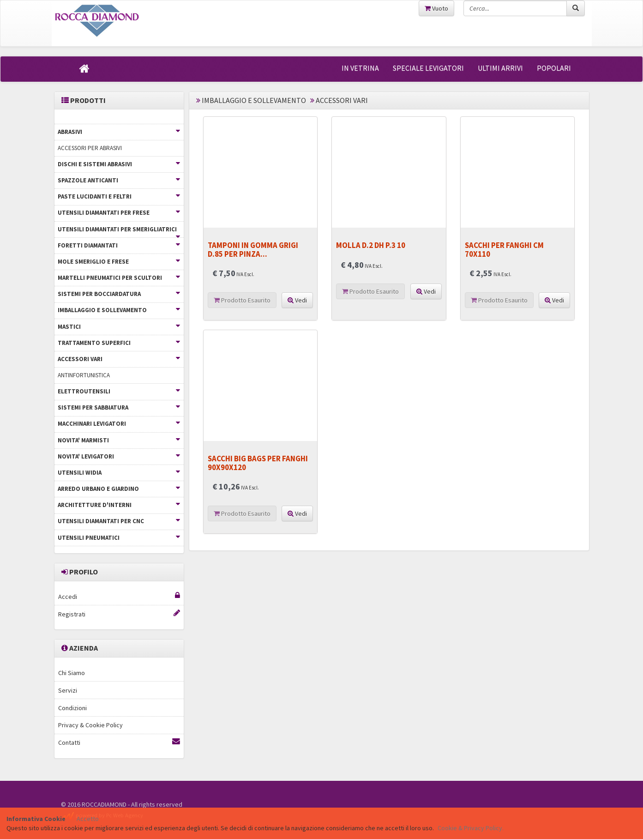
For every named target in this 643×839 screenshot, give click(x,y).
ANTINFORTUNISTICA (84, 375)
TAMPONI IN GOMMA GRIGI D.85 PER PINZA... (253, 249)
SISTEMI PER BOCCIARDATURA (119, 294)
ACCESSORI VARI (119, 359)
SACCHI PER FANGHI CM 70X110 (504, 249)
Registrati (119, 614)
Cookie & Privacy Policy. (471, 828)
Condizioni (72, 708)
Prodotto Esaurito (242, 300)
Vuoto (436, 8)
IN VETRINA (360, 67)
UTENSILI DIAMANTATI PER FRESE (119, 213)
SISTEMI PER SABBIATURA (119, 407)
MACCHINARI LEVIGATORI (119, 424)
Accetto (88, 819)
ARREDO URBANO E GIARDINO (119, 489)
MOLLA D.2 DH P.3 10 (370, 245)
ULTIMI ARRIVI (500, 67)
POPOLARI (554, 67)
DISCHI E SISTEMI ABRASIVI (119, 164)
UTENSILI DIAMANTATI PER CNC (119, 521)
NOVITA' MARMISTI (119, 440)
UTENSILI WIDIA (119, 473)
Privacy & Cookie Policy (90, 725)
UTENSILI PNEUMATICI (119, 538)
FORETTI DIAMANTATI (119, 245)
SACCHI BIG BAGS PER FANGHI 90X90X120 (258, 462)
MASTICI (119, 327)
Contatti (119, 742)
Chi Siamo (71, 673)
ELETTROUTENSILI (119, 391)
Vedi (297, 300)
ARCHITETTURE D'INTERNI (119, 505)
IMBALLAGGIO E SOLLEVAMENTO (119, 310)
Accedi (119, 596)
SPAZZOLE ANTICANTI (119, 180)
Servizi (67, 690)
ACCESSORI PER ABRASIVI (90, 148)
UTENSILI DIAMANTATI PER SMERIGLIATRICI (119, 231)
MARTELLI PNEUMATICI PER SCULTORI (119, 278)
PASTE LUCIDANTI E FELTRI (119, 196)
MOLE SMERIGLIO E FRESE (119, 262)
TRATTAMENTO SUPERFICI (119, 343)
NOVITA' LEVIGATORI (119, 456)
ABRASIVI (119, 132)
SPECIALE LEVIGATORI (428, 67)
